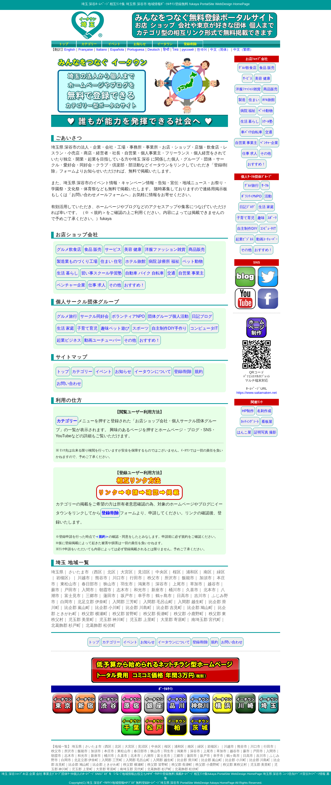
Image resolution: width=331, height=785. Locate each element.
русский (188, 49)
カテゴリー (89, 44)
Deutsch (154, 49)
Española (117, 49)
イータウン (164, 44)
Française (85, 49)
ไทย (175, 49)
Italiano (101, 49)
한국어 (202, 49)
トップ (63, 44)
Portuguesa (135, 49)
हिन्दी (166, 49)
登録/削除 (190, 44)
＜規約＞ (102, 537)
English (69, 49)
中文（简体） (220, 49)
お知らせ (140, 44)
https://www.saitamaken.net (256, 393)
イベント (114, 44)
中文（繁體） (243, 49)
